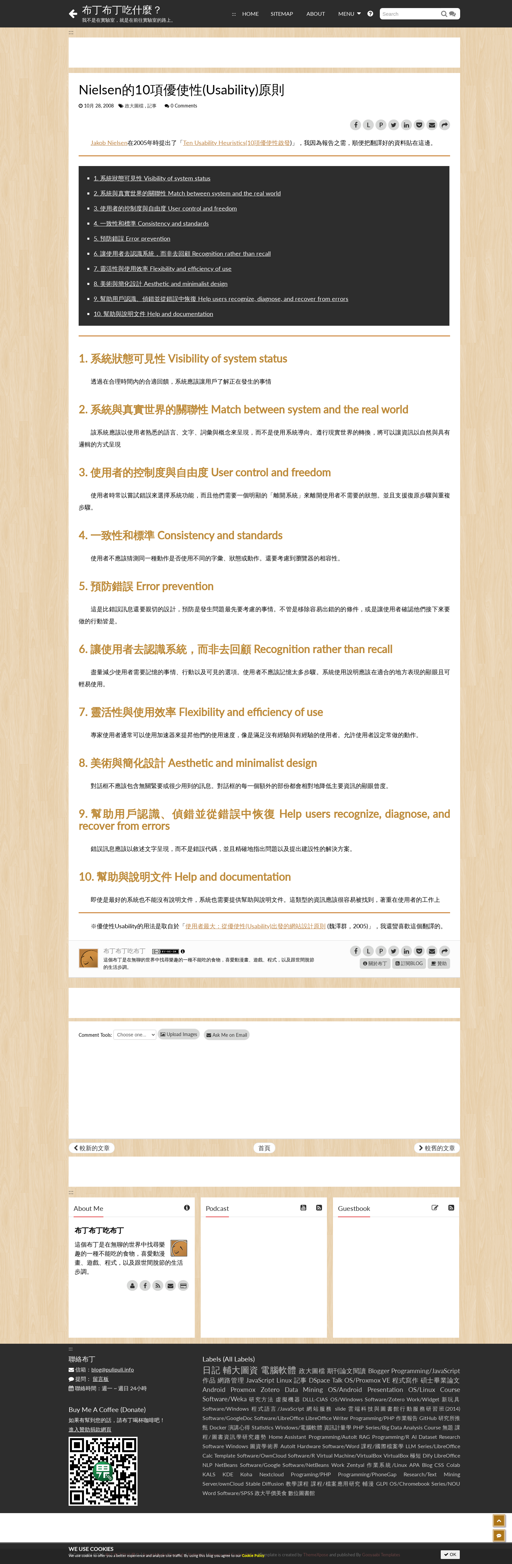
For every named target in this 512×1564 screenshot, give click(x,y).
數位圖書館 (301, 1493)
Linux (284, 1380)
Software (213, 1446)
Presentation (385, 1389)
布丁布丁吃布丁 (125, 950)
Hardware (309, 1446)
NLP (207, 1465)
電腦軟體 (278, 1370)
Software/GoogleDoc (227, 1418)
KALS (209, 1474)
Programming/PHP (372, 1418)
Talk (337, 1380)
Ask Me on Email (229, 1035)
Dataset (428, 1436)
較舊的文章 (437, 1148)
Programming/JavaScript (425, 1371)
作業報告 (407, 1418)
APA (414, 1465)
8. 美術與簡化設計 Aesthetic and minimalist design (161, 283)
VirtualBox (396, 1455)
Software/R (301, 1455)
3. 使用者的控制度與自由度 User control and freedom (165, 208)
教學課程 (297, 1483)
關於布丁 (375, 963)
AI (414, 1436)
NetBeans (226, 1465)
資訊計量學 (338, 1427)
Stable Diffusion (265, 1483)
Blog (427, 1465)
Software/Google (260, 1465)
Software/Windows (225, 1408)
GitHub (428, 1418)
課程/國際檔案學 (382, 1446)
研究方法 (261, 1399)
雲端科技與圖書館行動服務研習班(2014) (404, 1408)
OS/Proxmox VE (367, 1380)
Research (449, 1436)
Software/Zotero (385, 1399)
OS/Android (345, 1389)
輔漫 (368, 1483)
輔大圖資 (240, 1370)
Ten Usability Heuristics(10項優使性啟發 (236, 142)
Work (337, 1465)
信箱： (101, 1369)
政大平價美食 (271, 1493)
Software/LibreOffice (279, 1418)
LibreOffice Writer (327, 1418)
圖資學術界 (264, 1446)
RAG (364, 1436)
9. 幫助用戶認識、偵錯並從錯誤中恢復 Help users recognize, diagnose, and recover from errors (221, 298)
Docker (218, 1427)
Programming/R (390, 1436)
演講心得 (239, 1427)
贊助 (439, 963)
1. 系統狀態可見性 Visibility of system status (152, 178)
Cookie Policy (253, 1555)
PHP (358, 1427)
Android (214, 1389)
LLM (411, 1446)
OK (450, 1554)
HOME (250, 13)
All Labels (239, 1359)
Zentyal (355, 1465)
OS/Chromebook (410, 1483)
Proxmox (243, 1389)
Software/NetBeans (305, 1465)
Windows (237, 1446)
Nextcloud (271, 1474)
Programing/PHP (311, 1474)
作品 (209, 1380)
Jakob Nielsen (109, 142)
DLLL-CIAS (315, 1399)
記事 (152, 105)
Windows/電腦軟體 (299, 1427)
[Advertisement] (264, 52)
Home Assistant (287, 1436)
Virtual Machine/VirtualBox (349, 1455)
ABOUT (316, 13)
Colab (453, 1465)
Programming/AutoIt (333, 1436)
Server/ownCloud (223, 1483)
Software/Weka (224, 1399)
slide (340, 1408)
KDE (228, 1474)
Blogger (379, 1371)
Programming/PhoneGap (367, 1474)
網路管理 (231, 1380)
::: (234, 13)
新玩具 (451, 1399)
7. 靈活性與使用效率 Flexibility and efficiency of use (163, 268)
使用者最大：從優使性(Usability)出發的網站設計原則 (255, 926)
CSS (439, 1465)
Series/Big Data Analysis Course (403, 1427)
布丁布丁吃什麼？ (122, 9)
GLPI (382, 1483)
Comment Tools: (95, 1035)
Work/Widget (423, 1399)
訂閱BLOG (409, 963)
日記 (211, 1370)
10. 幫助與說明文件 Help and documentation (153, 313)
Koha (246, 1474)
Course (450, 1389)
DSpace (319, 1380)
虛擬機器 (288, 1399)
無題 (447, 1427)
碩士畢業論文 (440, 1380)
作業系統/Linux (387, 1465)
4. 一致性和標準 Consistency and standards (151, 223)
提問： (89, 1379)
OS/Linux (421, 1389)
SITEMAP (282, 13)
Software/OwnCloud (261, 1455)
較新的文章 (92, 1148)
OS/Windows (346, 1399)
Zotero (270, 1389)
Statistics (262, 1427)
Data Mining (304, 1389)
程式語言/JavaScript (277, 1408)
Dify (428, 1455)
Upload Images (178, 1034)
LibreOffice (447, 1455)
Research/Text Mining (432, 1474)
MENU (349, 13)
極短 (415, 1455)
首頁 (264, 1148)
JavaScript (260, 1380)
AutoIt (287, 1446)
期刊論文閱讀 (346, 1371)
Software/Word (340, 1446)
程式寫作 (405, 1380)
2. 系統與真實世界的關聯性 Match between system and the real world (187, 193)
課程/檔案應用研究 (336, 1483)
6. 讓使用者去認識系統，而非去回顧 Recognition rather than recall (182, 253)
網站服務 (319, 1408)
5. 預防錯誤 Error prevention (132, 238)
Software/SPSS (235, 1493)
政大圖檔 (134, 105)
